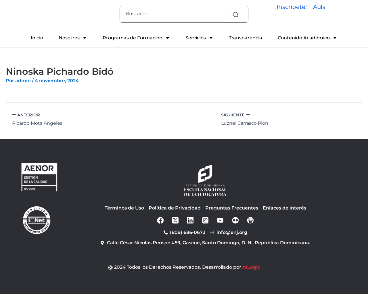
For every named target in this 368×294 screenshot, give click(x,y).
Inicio (37, 38)
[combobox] (172, 13)
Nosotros (73, 38)
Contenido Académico (307, 38)
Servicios (199, 38)
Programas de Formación (136, 38)
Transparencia (245, 38)
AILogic (251, 267)
